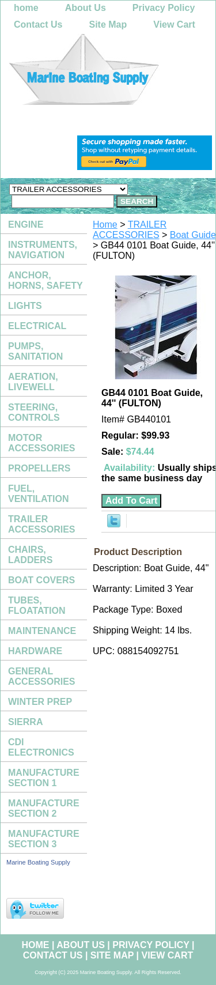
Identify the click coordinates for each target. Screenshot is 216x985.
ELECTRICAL (37, 326)
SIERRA (25, 722)
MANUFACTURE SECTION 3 (43, 839)
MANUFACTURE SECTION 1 (43, 778)
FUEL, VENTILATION (38, 494)
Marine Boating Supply (38, 862)
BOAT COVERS (41, 580)
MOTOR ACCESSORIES (41, 443)
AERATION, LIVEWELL (33, 382)
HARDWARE (35, 651)
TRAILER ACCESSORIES (129, 230)
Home (105, 224)
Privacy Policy (163, 8)
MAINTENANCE (42, 631)
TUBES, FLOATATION (37, 605)
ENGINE (25, 224)
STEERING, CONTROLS (34, 412)
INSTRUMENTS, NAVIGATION (42, 250)
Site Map (108, 24)
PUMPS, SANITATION (35, 351)
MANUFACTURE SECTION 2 (43, 808)
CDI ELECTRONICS (41, 747)
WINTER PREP (40, 702)
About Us (85, 8)
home (26, 8)
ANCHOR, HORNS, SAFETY (45, 280)
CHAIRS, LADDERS (30, 555)
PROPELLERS (39, 468)
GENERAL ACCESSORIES (41, 676)
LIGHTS (25, 306)
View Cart (174, 24)
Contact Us (38, 24)
